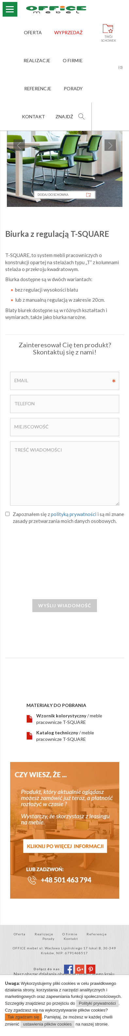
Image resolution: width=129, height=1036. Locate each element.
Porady (73, 88)
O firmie (73, 60)
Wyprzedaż (68, 32)
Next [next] (110, 145)
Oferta (33, 32)
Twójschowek (108, 39)
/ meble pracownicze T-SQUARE (69, 719)
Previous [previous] (19, 145)
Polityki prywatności (97, 1003)
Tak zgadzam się (23, 1016)
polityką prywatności (73, 514)
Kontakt (33, 116)
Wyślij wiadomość (64, 605)
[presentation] (64, 564)
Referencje (37, 88)
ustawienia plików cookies (47, 1024)
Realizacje (37, 60)
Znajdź (64, 116)
